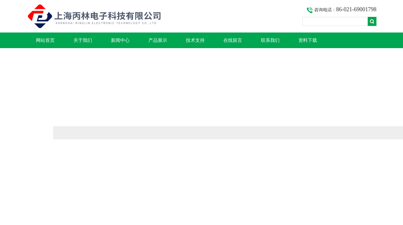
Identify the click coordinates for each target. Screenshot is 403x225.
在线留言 (232, 40)
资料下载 (307, 40)
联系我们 (270, 40)
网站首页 (45, 40)
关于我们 (82, 40)
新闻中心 (120, 40)
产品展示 (157, 40)
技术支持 (195, 40)
